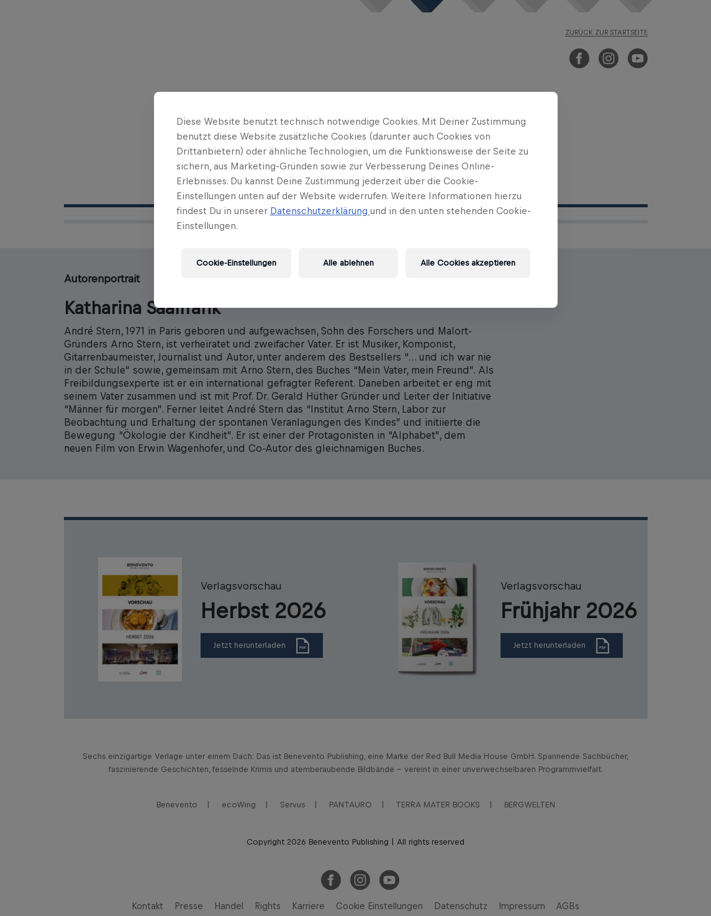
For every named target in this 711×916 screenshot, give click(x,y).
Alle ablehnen (348, 262)
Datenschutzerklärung (320, 210)
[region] (356, 200)
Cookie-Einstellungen (236, 262)
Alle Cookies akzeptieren (467, 262)
